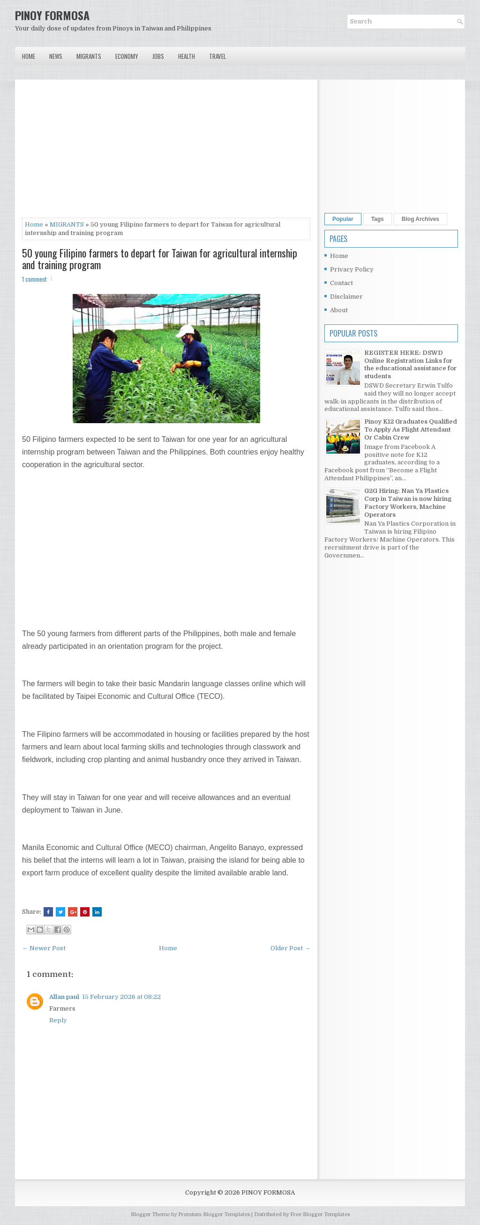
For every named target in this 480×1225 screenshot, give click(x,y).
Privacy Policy (352, 269)
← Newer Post (44, 948)
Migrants (88, 56)
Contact (341, 282)
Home (28, 56)
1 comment (34, 279)
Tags (377, 219)
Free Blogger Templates (320, 1214)
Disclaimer (346, 296)
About (339, 310)
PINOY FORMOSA (52, 15)
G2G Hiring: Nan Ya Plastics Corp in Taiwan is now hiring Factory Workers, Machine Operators (407, 502)
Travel (217, 56)
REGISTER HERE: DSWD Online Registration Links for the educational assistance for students (410, 364)
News (55, 56)
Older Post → (290, 948)
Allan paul (64, 996)
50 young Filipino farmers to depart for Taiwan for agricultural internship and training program (159, 258)
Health (186, 56)
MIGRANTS (67, 224)
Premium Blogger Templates (214, 1214)
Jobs (158, 56)
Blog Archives (420, 219)
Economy (126, 56)
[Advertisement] (166, 152)
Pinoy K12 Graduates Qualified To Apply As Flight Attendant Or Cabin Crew (410, 429)
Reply (58, 1020)
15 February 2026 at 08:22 (121, 996)
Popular (342, 219)
